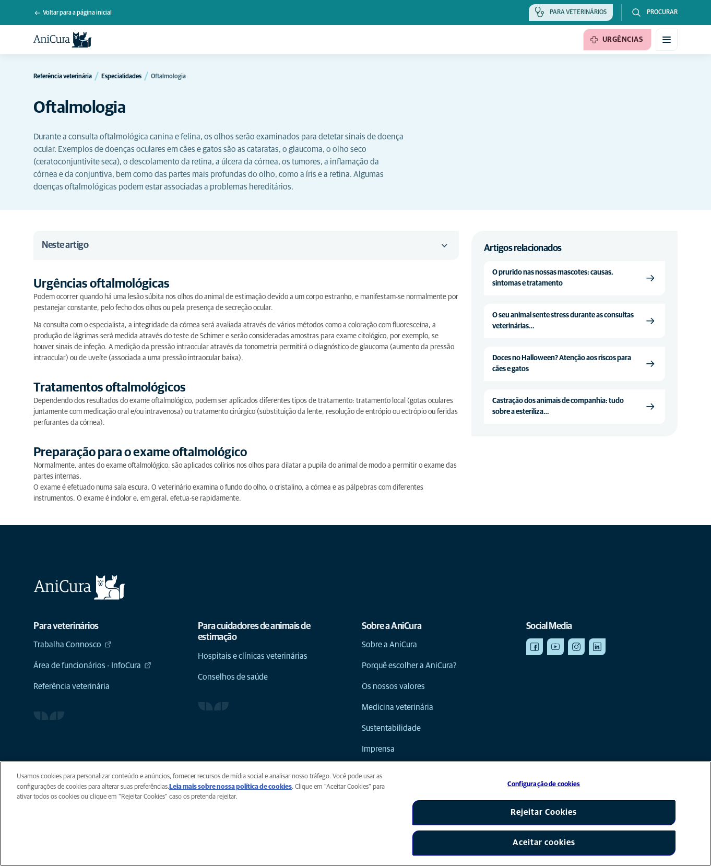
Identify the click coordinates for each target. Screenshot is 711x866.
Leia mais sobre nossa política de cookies (230, 787)
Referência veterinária (71, 686)
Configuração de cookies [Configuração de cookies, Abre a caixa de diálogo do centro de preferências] (543, 784)
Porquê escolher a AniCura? (409, 665)
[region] (355, 813)
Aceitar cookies (544, 842)
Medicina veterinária (397, 707)
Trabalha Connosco (72, 644)
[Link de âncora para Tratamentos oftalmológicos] (118, 388)
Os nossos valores (393, 686)
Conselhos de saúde (233, 677)
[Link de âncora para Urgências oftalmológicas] (110, 284)
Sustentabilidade (391, 728)
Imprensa (378, 749)
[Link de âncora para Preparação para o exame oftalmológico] (149, 452)
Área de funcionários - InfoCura (92, 665)
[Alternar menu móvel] (667, 40)
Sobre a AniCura (389, 644)
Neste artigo (246, 245)
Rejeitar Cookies (544, 812)
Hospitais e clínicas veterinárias (252, 656)
